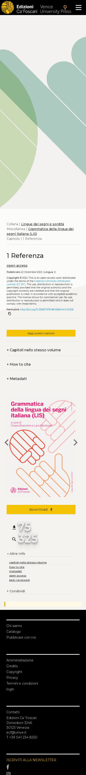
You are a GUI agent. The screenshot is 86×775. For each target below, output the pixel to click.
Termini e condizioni (22, 683)
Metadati (17, 379)
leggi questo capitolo (41, 333)
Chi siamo (14, 626)
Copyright (14, 672)
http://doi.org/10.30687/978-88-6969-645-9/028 (46, 309)
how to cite (17, 567)
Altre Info (16, 553)
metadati (15, 571)
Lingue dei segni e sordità (42, 224)
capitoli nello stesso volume (28, 562)
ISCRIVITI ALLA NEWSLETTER (31, 760)
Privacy (12, 678)
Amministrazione (19, 660)
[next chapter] (75, 443)
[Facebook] (43, 767)
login (10, 689)
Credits (12, 666)
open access (17, 265)
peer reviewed (19, 580)
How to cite (19, 364)
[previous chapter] (6, 443)
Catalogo (13, 632)
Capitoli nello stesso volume (34, 350)
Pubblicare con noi (21, 637)
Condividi (16, 591)
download (41, 509)
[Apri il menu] (78, 7)
